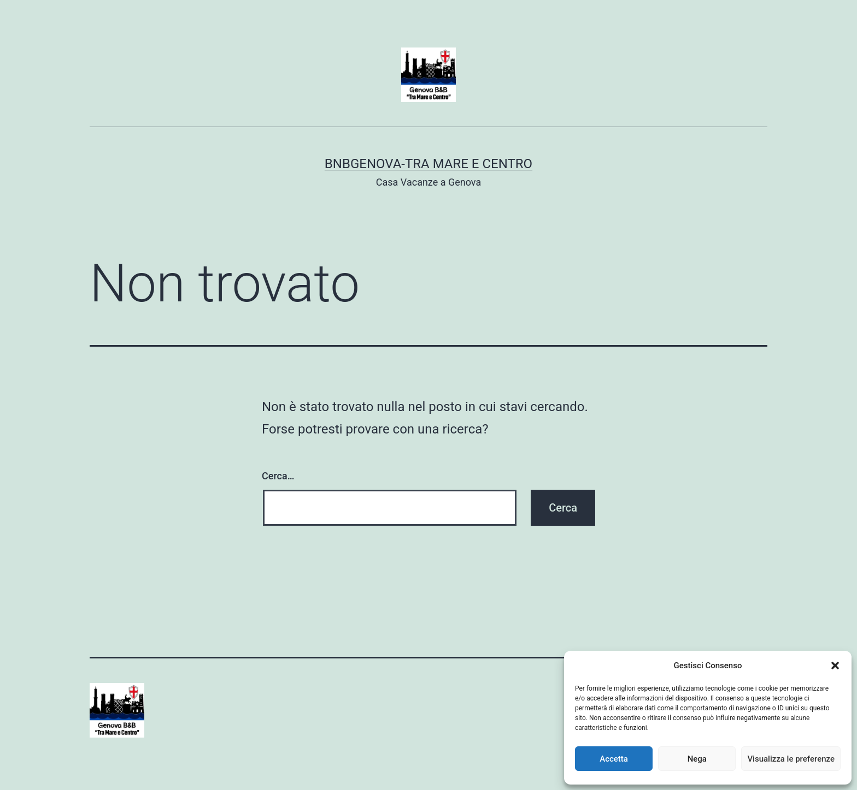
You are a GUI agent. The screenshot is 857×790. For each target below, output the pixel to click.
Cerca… (278, 476)
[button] (835, 665)
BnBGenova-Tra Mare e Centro (428, 163)
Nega (697, 759)
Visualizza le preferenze (791, 759)
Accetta (614, 759)
